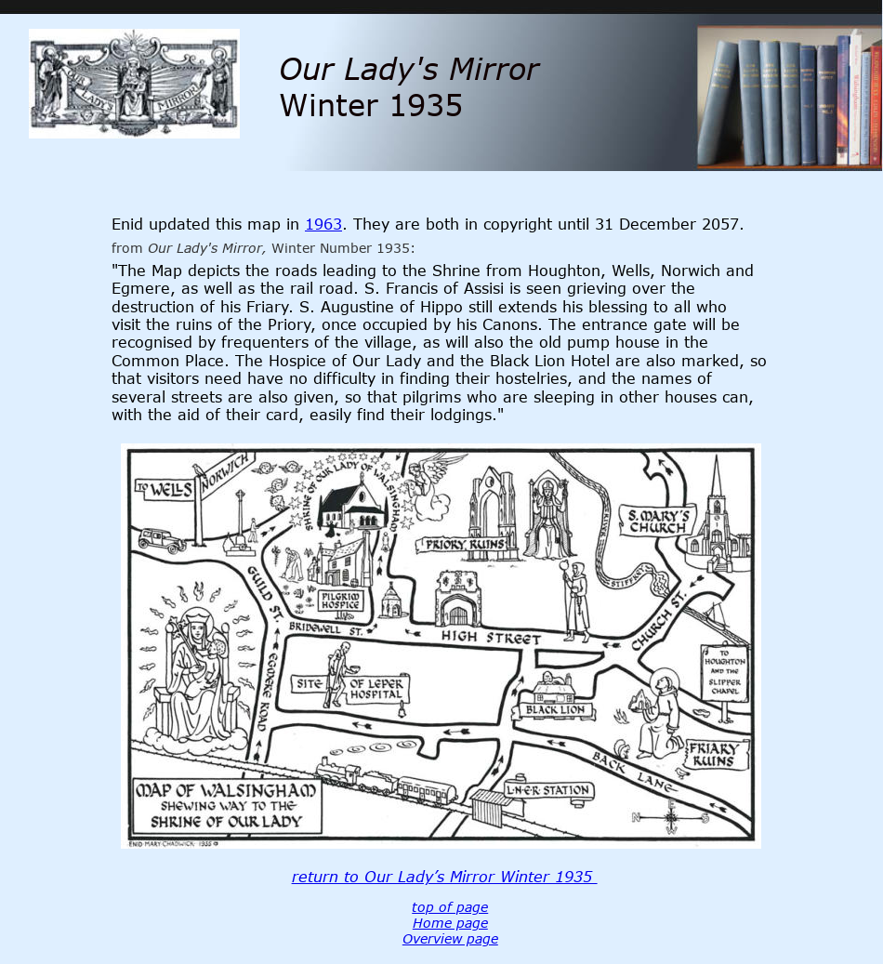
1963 (323, 224)
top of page (450, 907)
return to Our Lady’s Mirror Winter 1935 (445, 876)
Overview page (450, 938)
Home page (450, 923)
